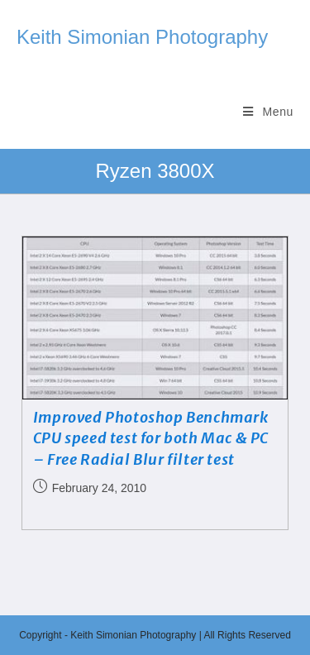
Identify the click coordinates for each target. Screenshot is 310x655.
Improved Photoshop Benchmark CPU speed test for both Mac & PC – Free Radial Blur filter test (151, 438)
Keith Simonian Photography (142, 37)
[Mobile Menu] (268, 111)
